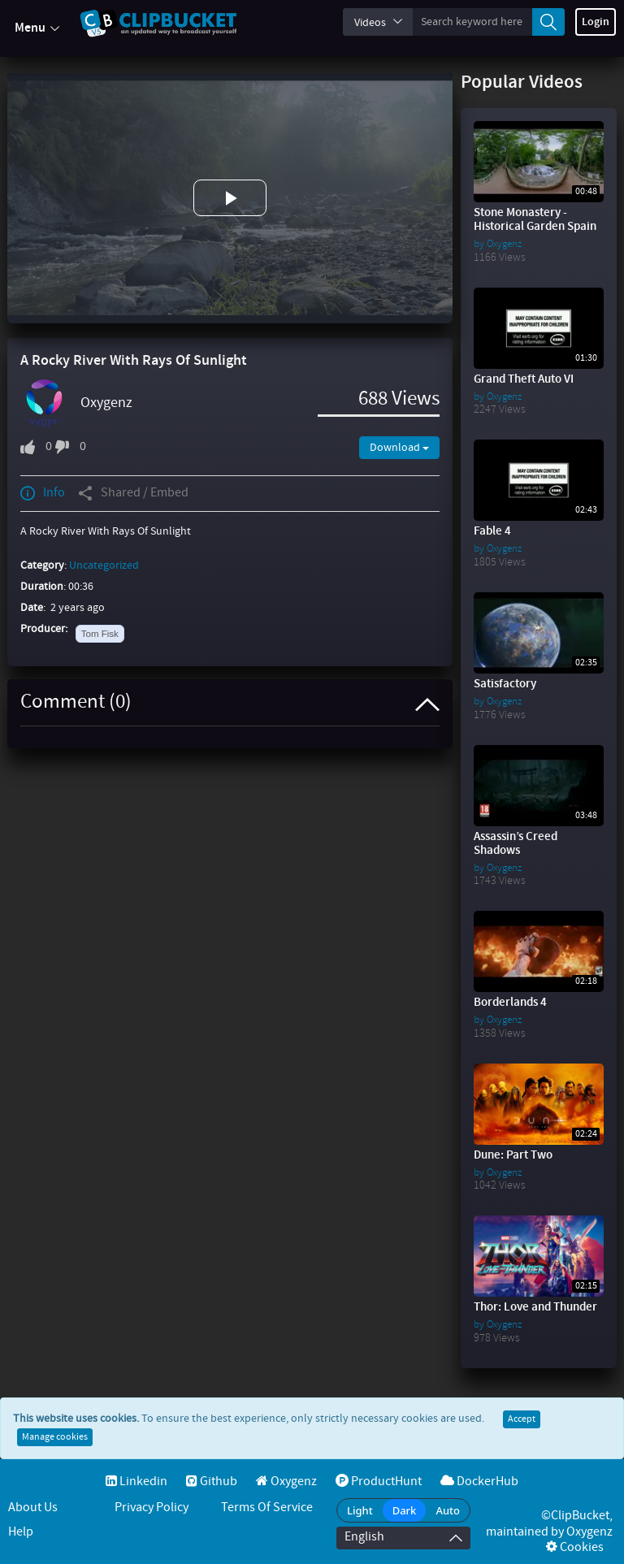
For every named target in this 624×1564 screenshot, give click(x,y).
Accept (521, 1419)
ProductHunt (379, 1481)
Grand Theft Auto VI (524, 379)
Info (42, 493)
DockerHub (479, 1481)
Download (399, 447)
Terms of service (267, 1507)
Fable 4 (492, 531)
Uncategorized (104, 565)
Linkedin (136, 1481)
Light (360, 1510)
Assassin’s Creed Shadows (515, 844)
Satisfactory (505, 684)
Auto (448, 1510)
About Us (33, 1507)
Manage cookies (55, 1437)
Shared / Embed (133, 493)
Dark (404, 1510)
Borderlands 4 (510, 1002)
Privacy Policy (151, 1507)
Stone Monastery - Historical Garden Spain (535, 220)
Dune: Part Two (513, 1155)
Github (211, 1481)
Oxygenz (106, 403)
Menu (37, 28)
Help (20, 1531)
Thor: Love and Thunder (535, 1307)
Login (595, 22)
